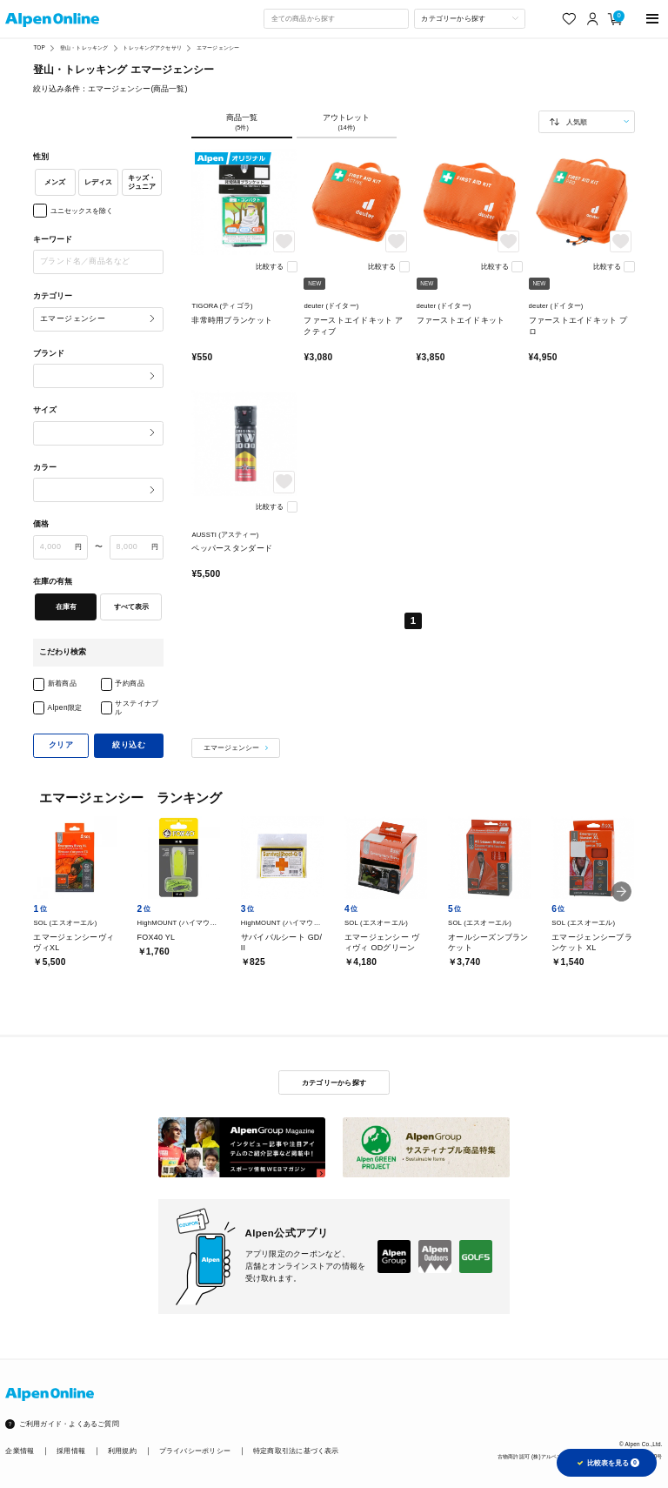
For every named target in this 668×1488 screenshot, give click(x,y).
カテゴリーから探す (334, 1082)
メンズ (54, 182)
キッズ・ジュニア (142, 182)
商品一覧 (241, 122)
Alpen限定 (65, 707)
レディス (98, 182)
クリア (61, 745)
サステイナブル (137, 708)
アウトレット (347, 122)
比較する (270, 266)
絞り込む (128, 745)
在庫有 (66, 606)
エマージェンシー (218, 47)
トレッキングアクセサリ (152, 47)
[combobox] (336, 18)
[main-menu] (653, 19)
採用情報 (71, 1451)
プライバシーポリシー (194, 1451)
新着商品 (62, 683)
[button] (621, 891)
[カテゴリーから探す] (469, 18)
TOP (38, 47)
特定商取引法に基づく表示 (296, 1451)
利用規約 (122, 1451)
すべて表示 (131, 606)
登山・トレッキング (84, 47)
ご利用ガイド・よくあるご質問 (69, 1424)
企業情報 (19, 1451)
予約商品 (129, 683)
